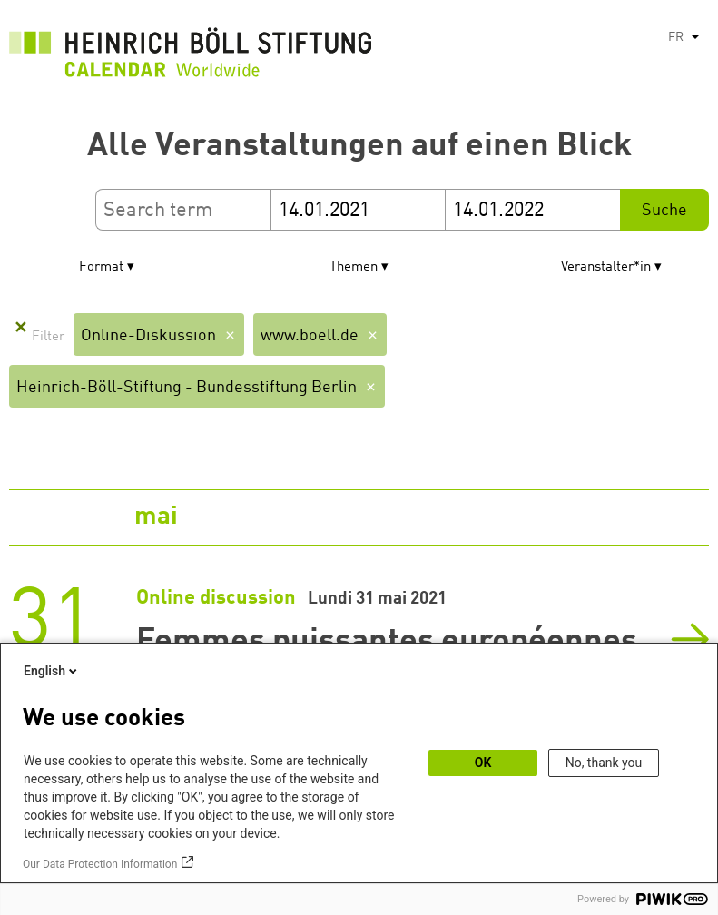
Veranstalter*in (606, 267)
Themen (353, 267)
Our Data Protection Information (100, 864)
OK (483, 762)
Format (101, 267)
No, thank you (604, 762)
